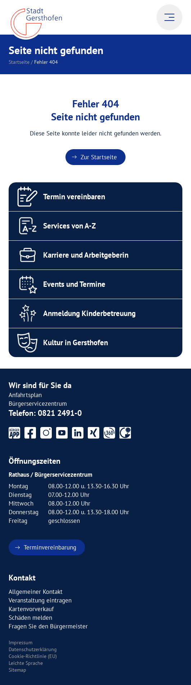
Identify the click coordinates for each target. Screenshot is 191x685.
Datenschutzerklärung (33, 649)
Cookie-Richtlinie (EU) (33, 656)
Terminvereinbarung (50, 547)
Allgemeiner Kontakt (36, 592)
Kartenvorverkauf (31, 609)
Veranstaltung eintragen (40, 600)
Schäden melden (30, 618)
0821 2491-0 (60, 413)
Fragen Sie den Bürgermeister (48, 626)
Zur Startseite (99, 157)
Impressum (20, 642)
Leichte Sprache (26, 663)
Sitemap (17, 670)
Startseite (19, 62)
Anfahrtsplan (25, 395)
